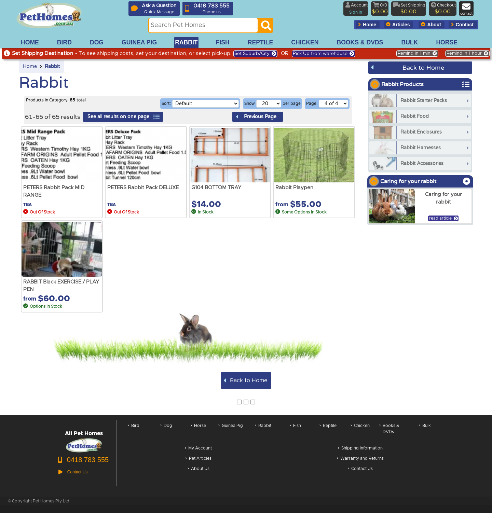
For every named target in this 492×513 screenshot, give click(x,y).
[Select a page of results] (333, 104)
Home (30, 66)
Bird (133, 432)
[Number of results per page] (268, 104)
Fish (295, 432)
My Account (198, 448)
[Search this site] (203, 25)
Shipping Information (360, 448)
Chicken (360, 432)
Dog (166, 432)
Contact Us (360, 469)
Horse (198, 432)
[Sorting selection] (205, 104)
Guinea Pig (230, 432)
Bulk (425, 432)
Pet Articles (198, 458)
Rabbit (52, 66)
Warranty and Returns (360, 458)
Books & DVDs (389, 432)
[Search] (266, 27)
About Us (198, 469)
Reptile (328, 432)
